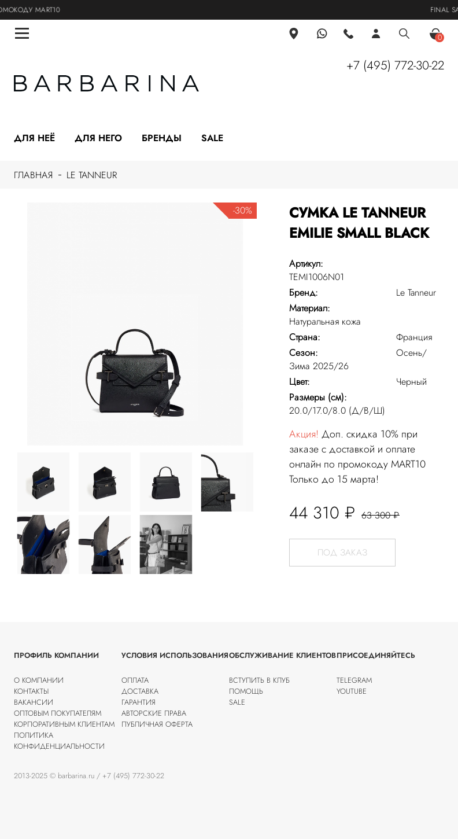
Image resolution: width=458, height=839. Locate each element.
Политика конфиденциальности (59, 741)
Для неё (34, 138)
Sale (212, 138)
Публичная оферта (157, 724)
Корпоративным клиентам (64, 724)
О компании (39, 680)
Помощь (246, 691)
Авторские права (153, 713)
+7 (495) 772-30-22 (395, 65)
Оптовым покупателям (57, 713)
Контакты (31, 691)
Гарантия (138, 702)
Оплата (135, 680)
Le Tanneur (92, 175)
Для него (98, 138)
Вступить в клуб (259, 680)
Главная (33, 175)
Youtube (352, 691)
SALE (237, 702)
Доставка (139, 691)
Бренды (162, 138)
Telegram (354, 680)
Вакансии (33, 702)
